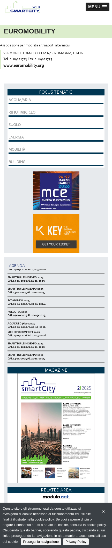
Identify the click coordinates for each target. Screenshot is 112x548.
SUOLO (15, 124)
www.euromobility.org (23, 65)
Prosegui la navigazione (41, 542)
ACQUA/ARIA (20, 100)
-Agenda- (17, 265)
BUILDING (17, 161)
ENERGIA (16, 137)
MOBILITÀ (17, 149)
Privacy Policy (75, 542)
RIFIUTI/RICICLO (22, 112)
